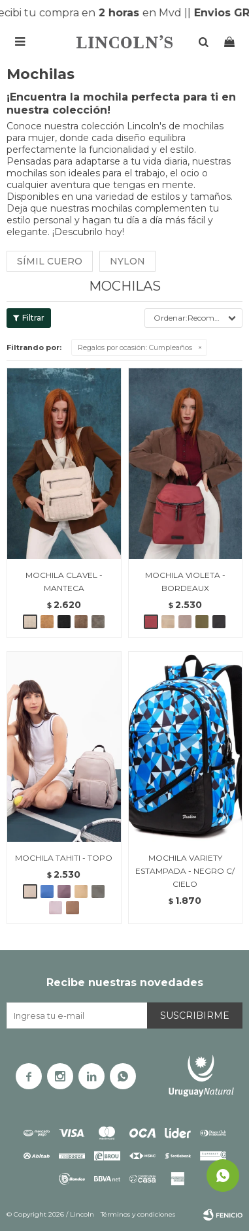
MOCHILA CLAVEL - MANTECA (64, 581)
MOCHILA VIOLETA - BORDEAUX (185, 581)
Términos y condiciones (138, 1214)
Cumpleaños (135, 347)
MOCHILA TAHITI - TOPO (63, 858)
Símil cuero (49, 261)
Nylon (127, 261)
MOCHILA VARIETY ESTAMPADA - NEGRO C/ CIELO (185, 871)
